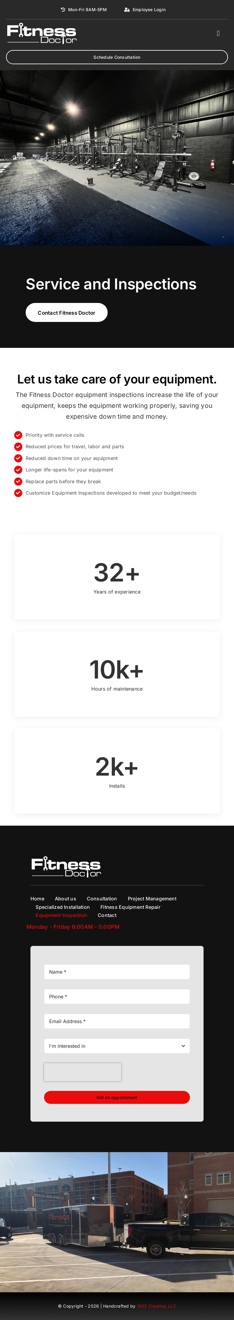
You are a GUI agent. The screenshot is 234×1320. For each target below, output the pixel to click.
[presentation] (82, 1072)
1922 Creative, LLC (156, 1306)
